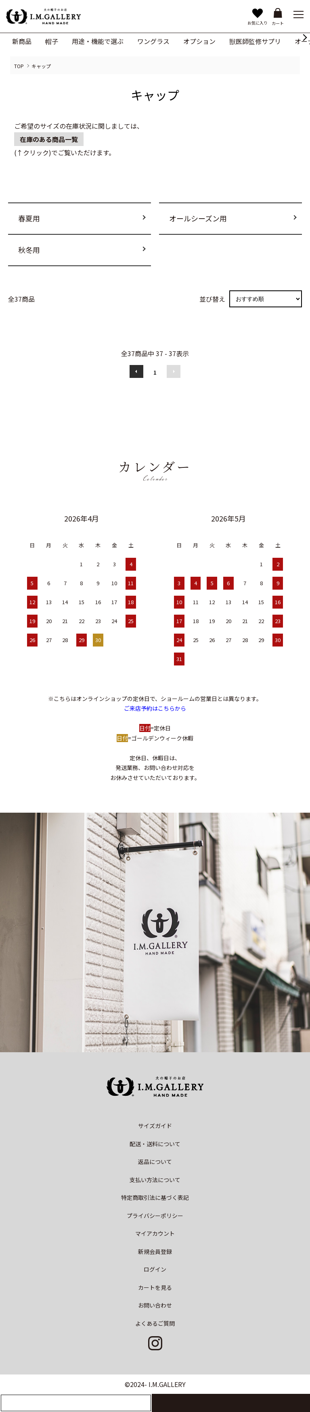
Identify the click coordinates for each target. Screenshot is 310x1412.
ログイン (155, 1269)
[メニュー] (298, 14)
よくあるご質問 (155, 1323)
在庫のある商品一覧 (49, 139)
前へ (136, 371)
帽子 (51, 41)
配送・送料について (155, 1144)
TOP (19, 66)
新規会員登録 (155, 1251)
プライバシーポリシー (155, 1216)
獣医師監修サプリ (255, 41)
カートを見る (155, 1287)
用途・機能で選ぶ (98, 41)
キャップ (41, 66)
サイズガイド (155, 1126)
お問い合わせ (155, 1305)
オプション (199, 41)
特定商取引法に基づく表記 (155, 1197)
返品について (155, 1162)
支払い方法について (155, 1180)
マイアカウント (155, 1233)
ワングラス (153, 41)
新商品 (21, 41)
